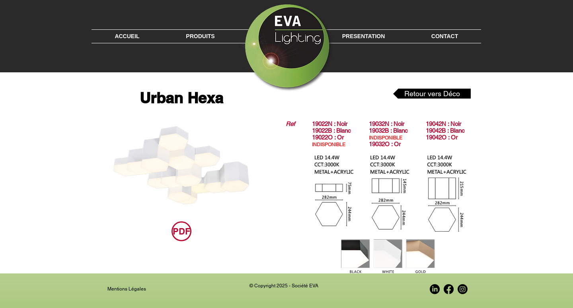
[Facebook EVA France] (449, 289)
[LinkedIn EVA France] (435, 289)
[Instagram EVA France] (463, 289)
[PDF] (181, 231)
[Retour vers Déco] (432, 94)
